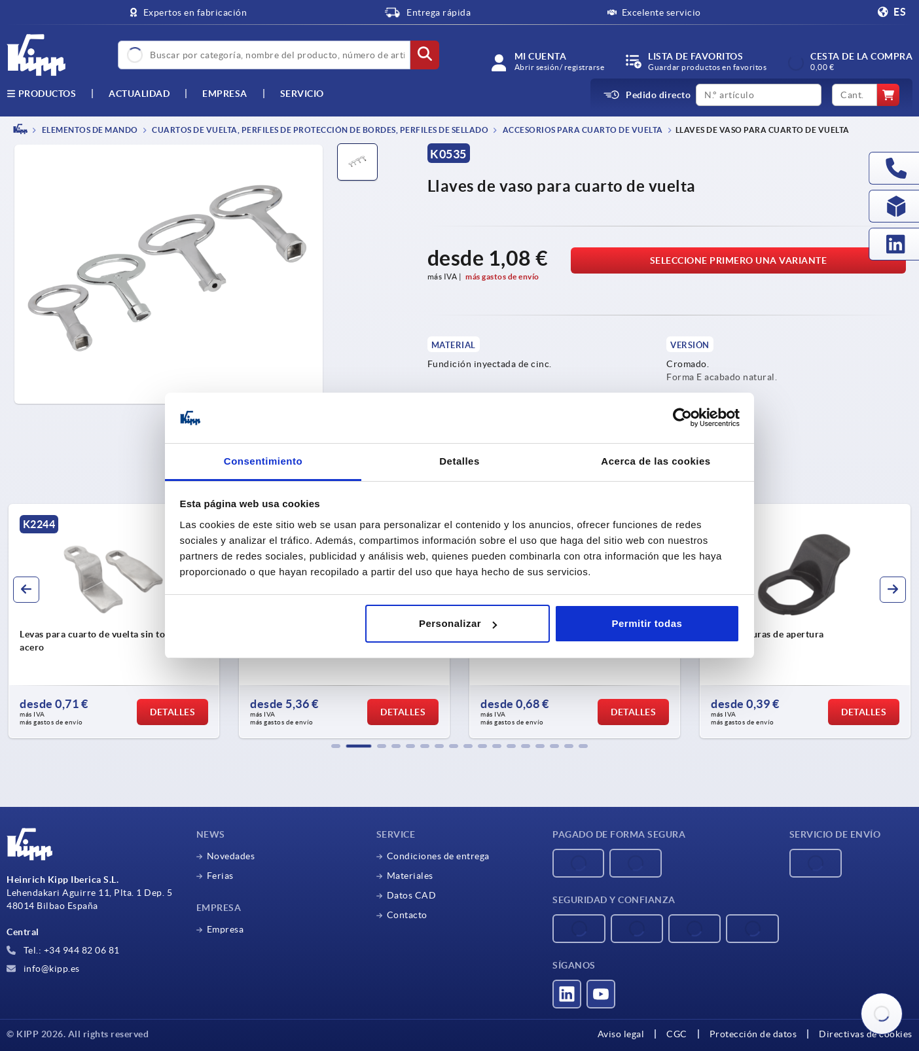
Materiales (410, 875)
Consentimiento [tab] (263, 461)
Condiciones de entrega (438, 856)
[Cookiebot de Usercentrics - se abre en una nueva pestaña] (682, 418)
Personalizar (458, 623)
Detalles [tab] (459, 461)
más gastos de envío (502, 276)
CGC (676, 1034)
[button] (335, 746)
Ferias (220, 875)
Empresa (224, 93)
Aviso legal (621, 1034)
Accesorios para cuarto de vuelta (582, 130)
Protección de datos (753, 1034)
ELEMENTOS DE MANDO (89, 130)
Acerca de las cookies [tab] (655, 461)
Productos (41, 93)
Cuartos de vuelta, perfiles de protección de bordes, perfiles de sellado (320, 130)
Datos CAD (412, 895)
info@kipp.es (43, 968)
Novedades (231, 856)
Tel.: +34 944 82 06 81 (63, 950)
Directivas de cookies (865, 1034)
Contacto (407, 915)
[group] (114, 621)
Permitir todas (646, 623)
